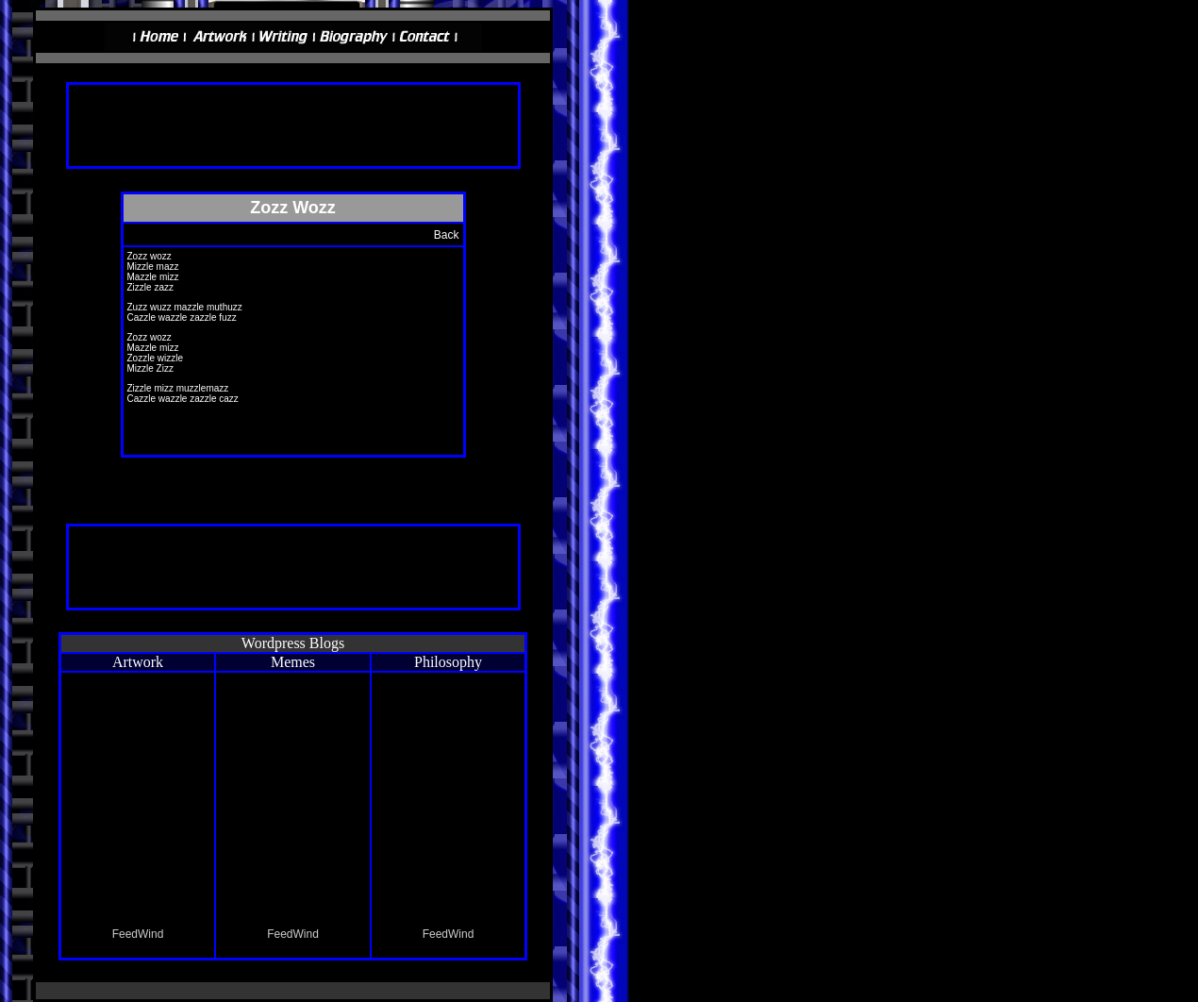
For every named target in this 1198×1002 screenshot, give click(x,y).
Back (446, 235)
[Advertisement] (293, 134)
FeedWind (138, 934)
